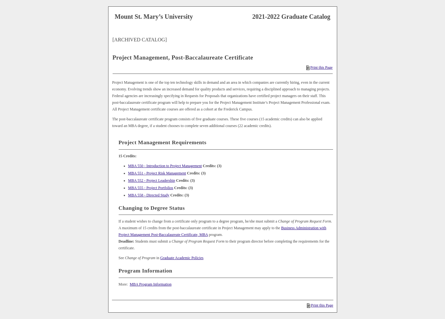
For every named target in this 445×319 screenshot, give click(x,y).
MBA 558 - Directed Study (149, 195)
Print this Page (319, 67)
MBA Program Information (150, 284)
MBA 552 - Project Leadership (151, 180)
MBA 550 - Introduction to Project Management (165, 166)
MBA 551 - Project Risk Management (157, 173)
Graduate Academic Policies (182, 258)
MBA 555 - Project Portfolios (150, 188)
